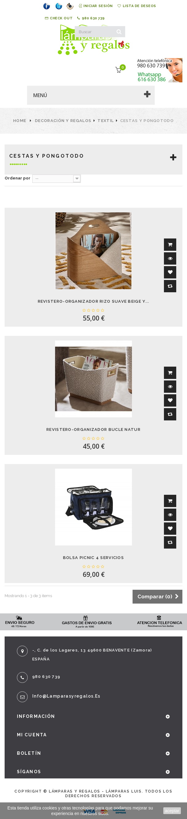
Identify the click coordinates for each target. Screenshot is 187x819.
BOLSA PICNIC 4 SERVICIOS (93, 557)
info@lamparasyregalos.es (66, 696)
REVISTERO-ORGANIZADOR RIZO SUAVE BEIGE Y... (93, 301)
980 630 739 (91, 18)
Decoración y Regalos (63, 120)
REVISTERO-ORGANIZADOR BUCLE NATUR (93, 429)
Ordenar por (17, 178)
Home (19, 120)
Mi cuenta (32, 734)
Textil (105, 120)
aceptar (172, 810)
